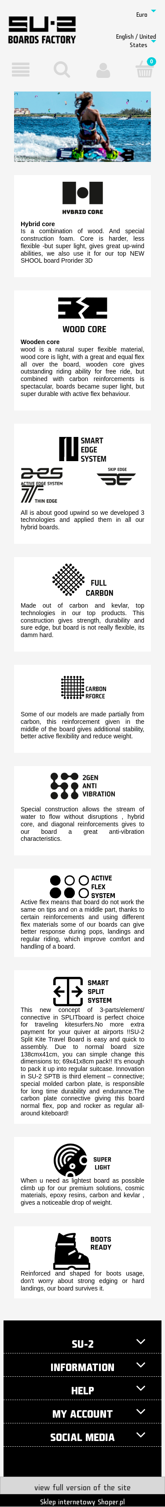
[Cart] (144, 69)
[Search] (62, 69)
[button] (20, 70)
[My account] (103, 70)
